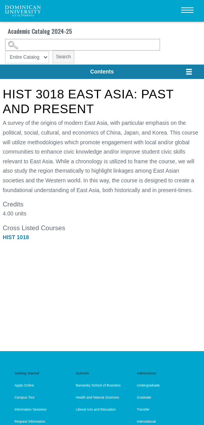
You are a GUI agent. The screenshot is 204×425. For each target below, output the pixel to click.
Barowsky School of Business (98, 385)
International (146, 421)
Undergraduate (148, 385)
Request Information (29, 421)
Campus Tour (24, 397)
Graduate (144, 397)
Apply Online (24, 385)
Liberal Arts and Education (96, 409)
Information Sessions (30, 409)
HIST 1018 (16, 237)
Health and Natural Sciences (97, 397)
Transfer (143, 409)
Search (63, 56)
